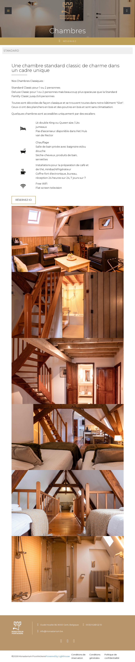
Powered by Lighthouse (58, 656)
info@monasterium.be (51, 631)
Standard (67, 50)
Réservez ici (23, 200)
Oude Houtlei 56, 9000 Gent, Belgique (59, 624)
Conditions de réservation (78, 656)
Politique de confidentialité (111, 656)
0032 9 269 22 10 (94, 624)
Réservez (67, 41)
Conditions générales (94, 656)
